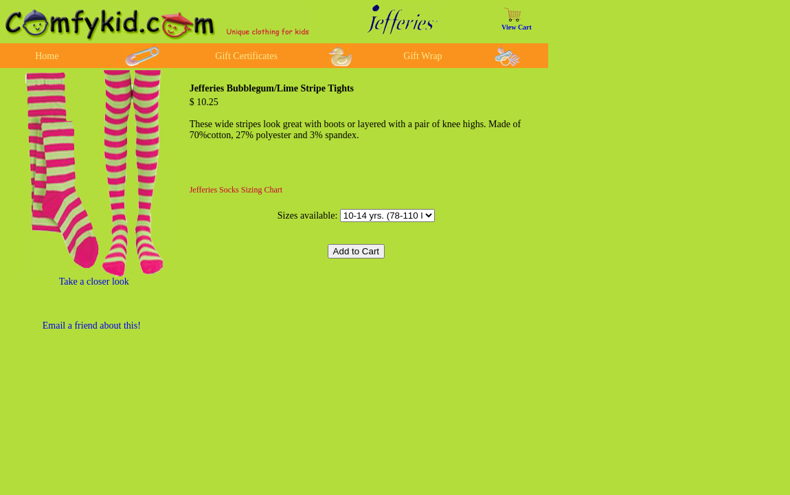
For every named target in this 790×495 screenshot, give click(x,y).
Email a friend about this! (92, 325)
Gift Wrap (422, 56)
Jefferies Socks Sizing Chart (236, 190)
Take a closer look (94, 281)
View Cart (516, 27)
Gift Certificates (246, 56)
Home (46, 56)
